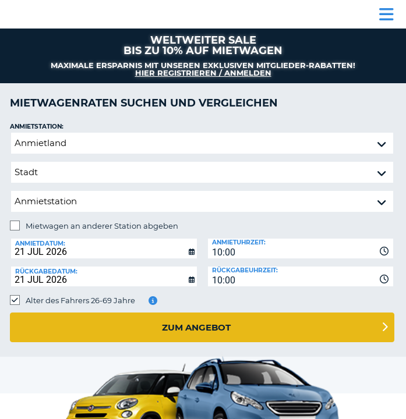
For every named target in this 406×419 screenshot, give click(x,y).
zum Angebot (196, 327)
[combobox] (301, 248)
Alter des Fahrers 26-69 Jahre (80, 300)
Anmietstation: (36, 126)
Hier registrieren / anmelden (203, 72)
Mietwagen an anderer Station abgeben (102, 225)
